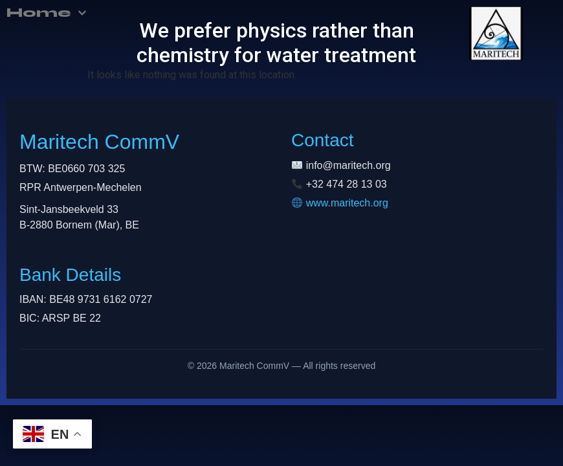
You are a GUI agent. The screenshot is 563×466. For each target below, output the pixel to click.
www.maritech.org (347, 202)
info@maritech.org (348, 165)
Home (46, 12)
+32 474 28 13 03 (346, 184)
